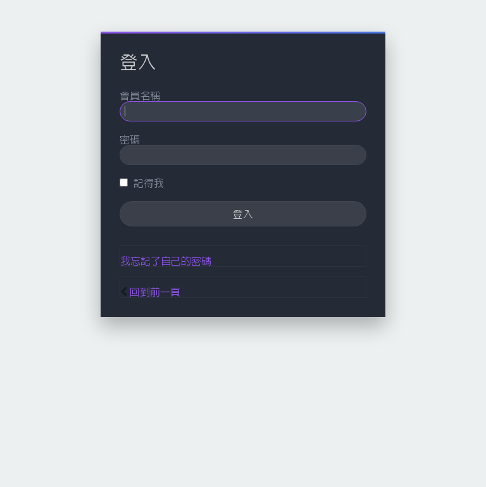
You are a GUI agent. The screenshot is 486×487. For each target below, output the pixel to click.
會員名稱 (140, 95)
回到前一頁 (155, 292)
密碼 (130, 139)
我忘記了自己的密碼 (165, 261)
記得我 (142, 183)
